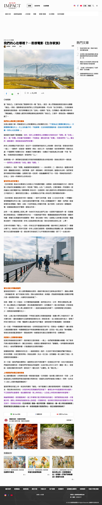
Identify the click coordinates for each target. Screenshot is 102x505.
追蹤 (20, 46)
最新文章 (8, 14)
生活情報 (51, 14)
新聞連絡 (17, 489)
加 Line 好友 (15, 414)
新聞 (29, 6)
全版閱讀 (46, 6)
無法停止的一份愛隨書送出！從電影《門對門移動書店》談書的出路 (62, 474)
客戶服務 (52, 489)
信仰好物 (37, 6)
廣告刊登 (34, 489)
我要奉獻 (69, 420)
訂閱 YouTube (62, 414)
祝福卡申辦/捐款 (94, 489)
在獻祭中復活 (9, 472)
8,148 (33, 93)
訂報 (84, 6)
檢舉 (73, 46)
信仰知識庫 (60, 14)
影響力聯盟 (42, 14)
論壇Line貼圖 (40, 494)
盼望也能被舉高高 (34, 472)
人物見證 (27, 14)
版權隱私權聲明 (71, 489)
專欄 (34, 14)
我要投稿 (25, 489)
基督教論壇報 (18, 14)
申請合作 (43, 489)
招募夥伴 (61, 489)
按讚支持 (38, 414)
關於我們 (8, 489)
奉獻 (89, 6)
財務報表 (82, 489)
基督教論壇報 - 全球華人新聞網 (12, 6)
